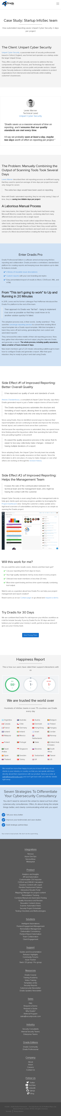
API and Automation (30, 877)
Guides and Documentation (30, 952)
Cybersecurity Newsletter (30, 988)
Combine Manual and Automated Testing (30, 898)
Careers (30, 1067)
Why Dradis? (30, 1011)
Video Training (30, 980)
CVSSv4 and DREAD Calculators (30, 882)
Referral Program (30, 1014)
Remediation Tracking (30, 895)
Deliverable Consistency (30, 931)
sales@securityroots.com (12, 777)
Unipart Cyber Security (10, 52)
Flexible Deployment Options (30, 887)
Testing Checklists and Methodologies (30, 911)
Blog (30, 1093)
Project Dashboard (9, 504)
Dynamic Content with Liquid (30, 885)
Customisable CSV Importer (30, 879)
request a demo (51, 598)
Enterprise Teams (31, 1034)
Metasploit (30, 862)
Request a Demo (30, 1006)
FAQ (30, 1003)
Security (8, 1111)
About (30, 1062)
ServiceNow (30, 859)
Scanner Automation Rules (30, 906)
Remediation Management (30, 929)
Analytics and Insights (30, 874)
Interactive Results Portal (30, 890)
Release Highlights (30, 954)
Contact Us (30, 1070)
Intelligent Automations (31, 923)
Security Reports (30, 985)
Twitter (30, 1082)
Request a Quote (30, 1008)
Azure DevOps (30, 856)
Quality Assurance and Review (30, 900)
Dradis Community (30, 1047)
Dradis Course (30, 975)
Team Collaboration (30, 937)
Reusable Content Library (30, 903)
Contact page (25, 598)
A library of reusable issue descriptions (21, 272)
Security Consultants (30, 1029)
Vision (30, 1064)
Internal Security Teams (30, 1031)
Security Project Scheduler (30, 908)
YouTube (30, 1085)
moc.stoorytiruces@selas (30, 1016)
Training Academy (30, 977)
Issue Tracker (30, 960)
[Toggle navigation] (58, 3)
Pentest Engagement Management (30, 926)
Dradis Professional (30, 1049)
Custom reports (12, 276)
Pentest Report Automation (30, 934)
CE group (28, 962)
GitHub (30, 1091)
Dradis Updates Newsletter (30, 991)
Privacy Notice (18, 1111)
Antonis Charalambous (11, 400)
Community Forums (30, 957)
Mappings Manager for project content (30, 892)
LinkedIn (30, 1088)
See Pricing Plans (30, 635)
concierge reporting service (20, 324)
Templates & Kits (30, 983)
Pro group (38, 962)
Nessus (30, 854)
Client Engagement (30, 939)
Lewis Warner (7, 179)
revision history (35, 461)
